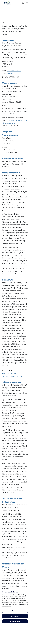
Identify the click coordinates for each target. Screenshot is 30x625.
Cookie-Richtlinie (6, 606)
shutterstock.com (16, 376)
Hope (3, 373)
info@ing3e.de (12, 73)
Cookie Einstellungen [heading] (10, 592)
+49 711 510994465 (14, 70)
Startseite (4, 22)
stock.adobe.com (12, 373)
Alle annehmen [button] (15, 621)
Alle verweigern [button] (15, 616)
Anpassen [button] (15, 611)
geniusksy (5, 376)
